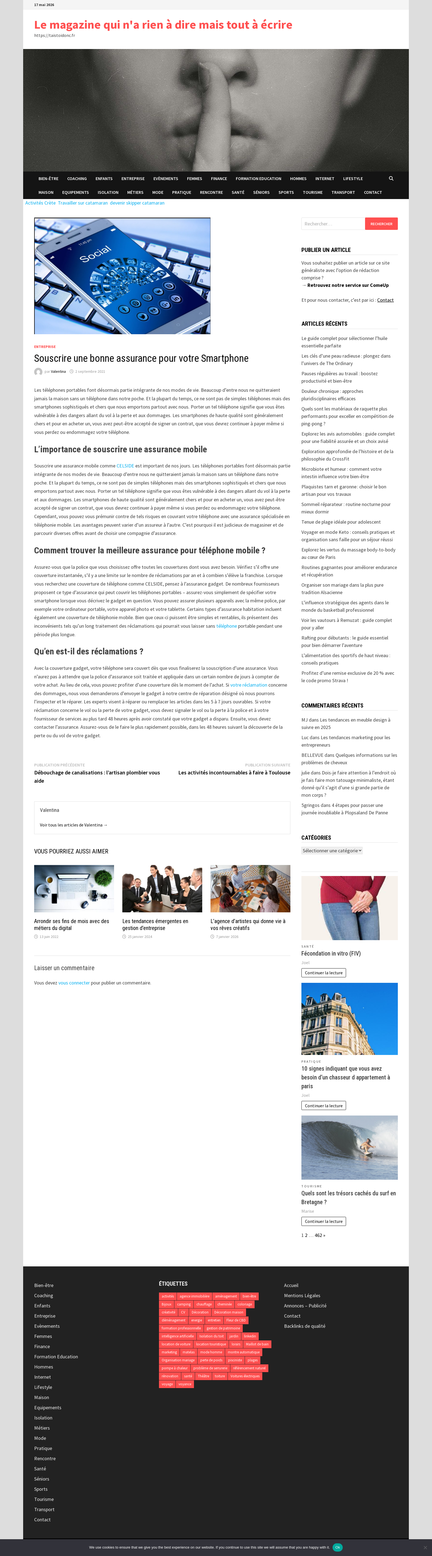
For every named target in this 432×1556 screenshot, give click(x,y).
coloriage (244, 1304)
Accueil (291, 1285)
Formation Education (258, 178)
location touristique (211, 1344)
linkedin (250, 1336)
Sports (286, 192)
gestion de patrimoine (223, 1328)
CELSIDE (125, 466)
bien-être (249, 1296)
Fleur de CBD (236, 1320)
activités (168, 1296)
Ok (337, 1547)
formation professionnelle (181, 1328)
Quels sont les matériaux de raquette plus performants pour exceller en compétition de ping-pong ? (347, 416)
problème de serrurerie (210, 1368)
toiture (220, 1376)
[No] (425, 1547)
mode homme (211, 1352)
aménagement (226, 1296)
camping (184, 1304)
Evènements (165, 178)
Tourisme (313, 192)
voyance (185, 1384)
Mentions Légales (302, 1295)
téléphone (226, 626)
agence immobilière (194, 1296)
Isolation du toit (211, 1336)
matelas (189, 1352)
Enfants (104, 178)
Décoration (200, 1312)
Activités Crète (40, 203)
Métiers (135, 192)
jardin (233, 1336)
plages (253, 1360)
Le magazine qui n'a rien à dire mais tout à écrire (163, 24)
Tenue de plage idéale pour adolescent (341, 522)
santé (188, 1376)
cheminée (224, 1304)
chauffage (204, 1304)
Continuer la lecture (324, 972)
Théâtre (203, 1376)
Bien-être (48, 178)
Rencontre (211, 192)
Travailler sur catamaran (83, 203)
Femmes (194, 178)
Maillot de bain (257, 1344)
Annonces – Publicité (305, 1305)
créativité (168, 1312)
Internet (324, 178)
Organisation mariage (178, 1360)
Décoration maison (228, 1312)
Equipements (75, 192)
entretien (214, 1320)
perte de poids (211, 1360)
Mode (157, 192)
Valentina (58, 371)
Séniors (261, 192)
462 (318, 1235)
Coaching (77, 178)
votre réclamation (248, 685)
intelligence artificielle (178, 1336)
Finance (219, 178)
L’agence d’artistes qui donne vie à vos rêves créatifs (247, 924)
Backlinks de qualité (304, 1326)
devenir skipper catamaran (137, 203)
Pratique (181, 192)
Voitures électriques (245, 1376)
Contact (373, 192)
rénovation (170, 1376)
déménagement (173, 1320)
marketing (169, 1352)
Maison (46, 192)
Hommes (298, 178)
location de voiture (176, 1344)
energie (196, 1320)
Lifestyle (353, 178)
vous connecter (74, 983)
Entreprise (133, 178)
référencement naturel (249, 1368)
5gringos (310, 805)
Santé (238, 192)
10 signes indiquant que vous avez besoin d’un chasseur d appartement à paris (345, 1077)
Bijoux (166, 1304)
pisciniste (235, 1360)
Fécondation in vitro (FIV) (331, 953)
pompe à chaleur (175, 1368)
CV (183, 1312)
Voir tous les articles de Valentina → (74, 825)
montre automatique (244, 1352)
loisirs (236, 1344)
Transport (343, 192)
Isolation (108, 192)
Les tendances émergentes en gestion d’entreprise (155, 924)
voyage (167, 1384)
